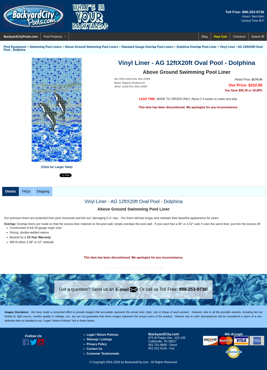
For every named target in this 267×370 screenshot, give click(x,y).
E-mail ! (126, 289)
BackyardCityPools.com (21, 36)
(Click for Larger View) (56, 167)
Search (257, 36)
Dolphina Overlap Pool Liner (197, 46)
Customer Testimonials (103, 353)
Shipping (43, 191)
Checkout (239, 36)
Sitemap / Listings (99, 339)
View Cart (220, 36)
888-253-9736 (253, 12)
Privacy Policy (97, 344)
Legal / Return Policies (102, 334)
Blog (205, 36)
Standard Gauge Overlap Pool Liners (147, 46)
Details (10, 191)
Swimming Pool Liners (46, 46)
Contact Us (94, 348)
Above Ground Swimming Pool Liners (91, 46)
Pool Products (53, 36)
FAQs (26, 191)
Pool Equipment (15, 46)
